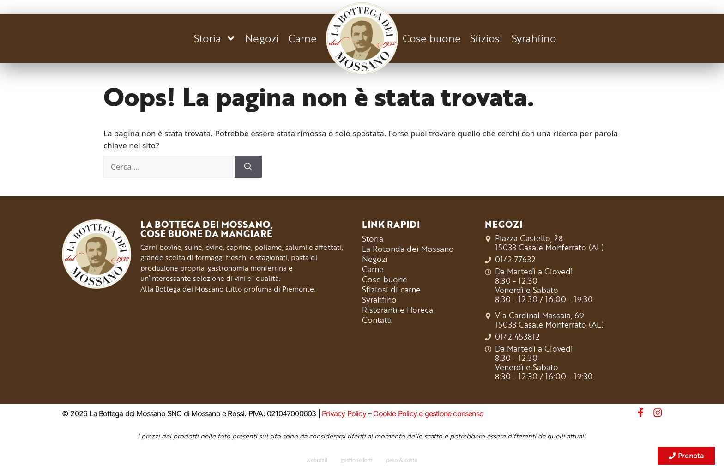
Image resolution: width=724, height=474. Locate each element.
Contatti (377, 320)
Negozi (262, 38)
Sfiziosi (486, 38)
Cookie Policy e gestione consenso (428, 413)
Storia (215, 38)
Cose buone (432, 38)
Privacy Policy (344, 413)
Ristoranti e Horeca (397, 309)
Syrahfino (534, 38)
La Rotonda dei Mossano (408, 248)
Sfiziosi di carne (391, 289)
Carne (302, 38)
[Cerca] (248, 167)
